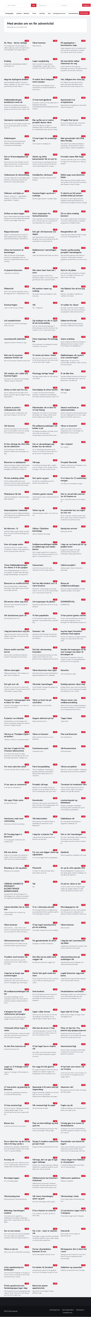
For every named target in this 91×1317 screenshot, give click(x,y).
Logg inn (86, 5)
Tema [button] (34, 13)
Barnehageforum (55, 1310)
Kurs (49, 13)
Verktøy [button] (42, 13)
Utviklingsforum (67, 1313)
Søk (33, 5)
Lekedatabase (73, 13)
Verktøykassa (80, 1310)
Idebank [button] (26, 13)
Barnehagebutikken (68, 1310)
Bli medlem (84, 13)
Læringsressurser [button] (59, 13)
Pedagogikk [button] (9, 13)
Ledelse (19, 13)
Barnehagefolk (13, 1311)
